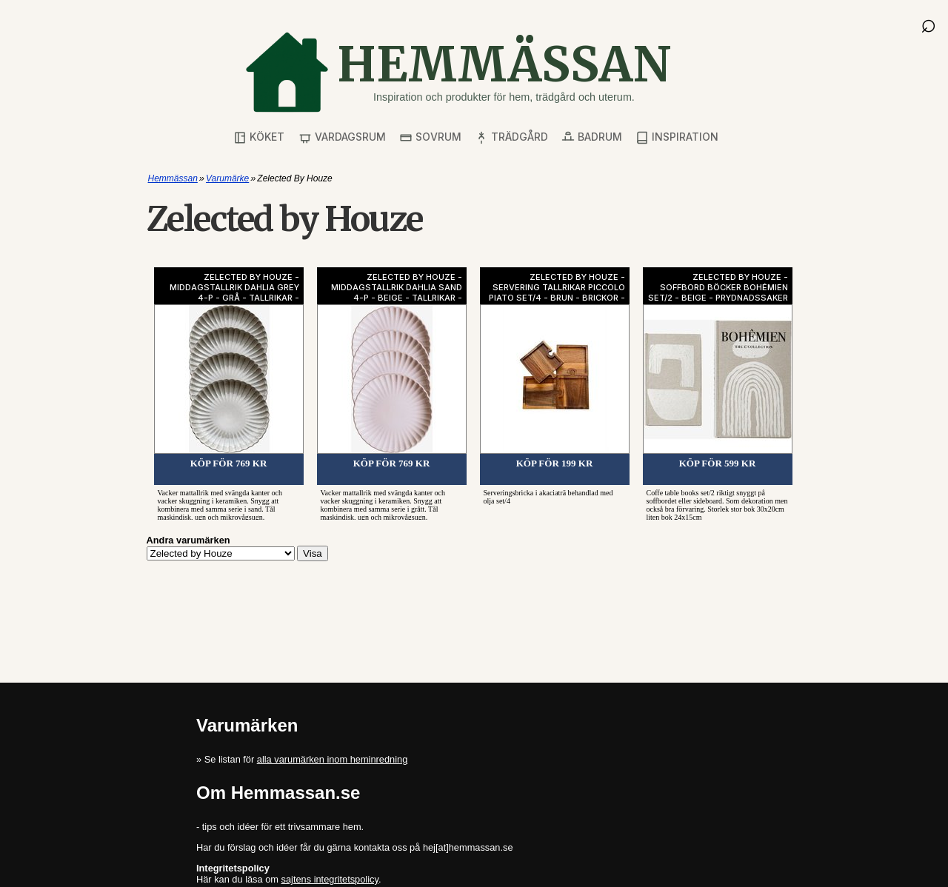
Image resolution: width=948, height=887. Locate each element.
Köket (258, 137)
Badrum (591, 137)
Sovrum (430, 137)
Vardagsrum (342, 137)
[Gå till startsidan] (457, 72)
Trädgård (511, 137)
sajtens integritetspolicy (329, 879)
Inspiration (676, 137)
